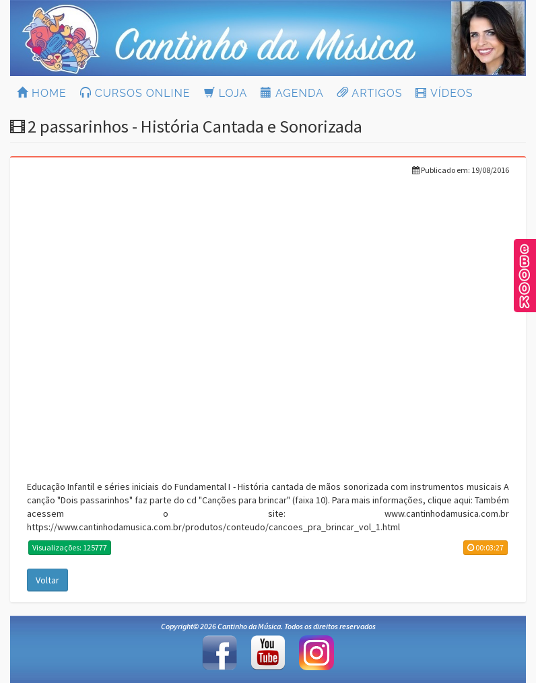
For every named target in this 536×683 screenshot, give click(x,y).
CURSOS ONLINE (135, 93)
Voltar (47, 580)
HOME (42, 93)
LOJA (226, 93)
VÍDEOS (444, 93)
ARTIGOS (370, 93)
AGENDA (292, 93)
